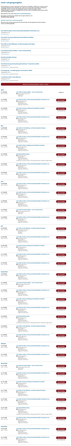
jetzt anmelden (61, 100)
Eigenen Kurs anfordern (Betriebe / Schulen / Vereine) (35, 84)
